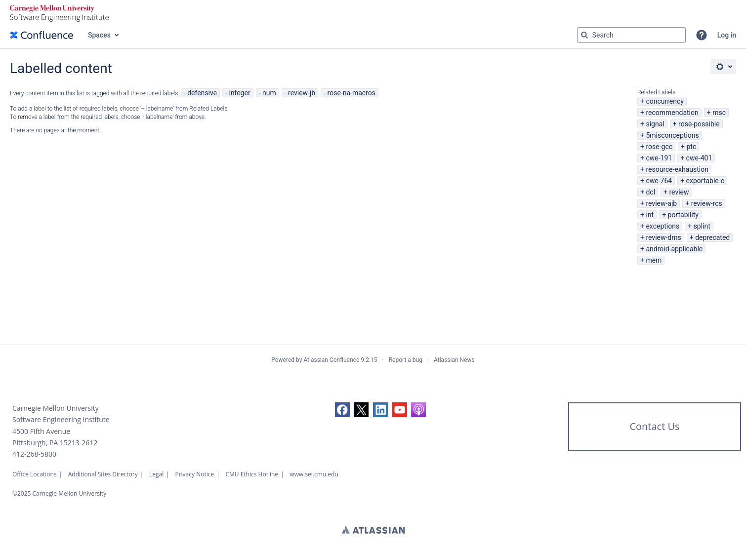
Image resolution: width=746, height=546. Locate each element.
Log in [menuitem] (726, 35)
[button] (701, 35)
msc (719, 113)
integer (239, 93)
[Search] (584, 35)
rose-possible (699, 124)
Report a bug (405, 359)
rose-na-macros (351, 93)
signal (655, 124)
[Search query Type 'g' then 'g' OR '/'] (631, 35)
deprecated (712, 237)
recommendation (672, 113)
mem (654, 260)
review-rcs (706, 203)
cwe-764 (659, 181)
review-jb (301, 93)
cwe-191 (659, 158)
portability (683, 215)
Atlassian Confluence (331, 359)
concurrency (665, 101)
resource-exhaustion (677, 169)
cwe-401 (699, 158)
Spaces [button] (99, 35)
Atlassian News (454, 359)
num (269, 93)
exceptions (662, 226)
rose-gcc (659, 147)
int (650, 215)
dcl (650, 192)
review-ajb (661, 203)
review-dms (663, 237)
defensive (202, 93)
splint (702, 226)
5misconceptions (672, 135)
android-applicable (674, 249)
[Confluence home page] (41, 35)
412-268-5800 (34, 454)
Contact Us (654, 426)
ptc (691, 147)
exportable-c (705, 181)
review (679, 192)
